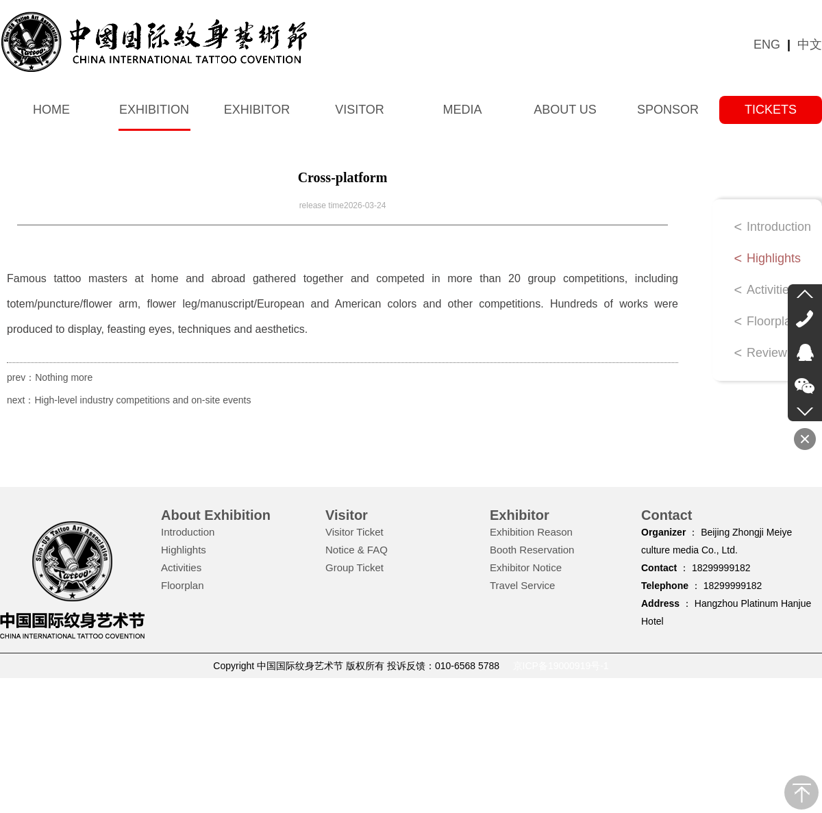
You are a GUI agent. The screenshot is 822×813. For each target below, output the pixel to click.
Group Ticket (354, 567)
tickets (771, 109)
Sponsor (668, 109)
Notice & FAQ (356, 549)
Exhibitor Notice (526, 567)
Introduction (779, 227)
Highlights (774, 258)
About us (565, 109)
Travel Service (522, 585)
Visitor (359, 109)
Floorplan (772, 321)
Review (767, 353)
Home (51, 109)
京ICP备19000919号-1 (561, 665)
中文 (809, 44)
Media (462, 109)
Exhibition (154, 109)
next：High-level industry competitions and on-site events (129, 400)
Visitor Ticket (354, 532)
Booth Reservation (532, 549)
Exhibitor (257, 109)
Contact (666, 515)
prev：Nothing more (49, 377)
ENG (767, 44)
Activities (771, 290)
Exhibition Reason (531, 532)
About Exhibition (216, 515)
